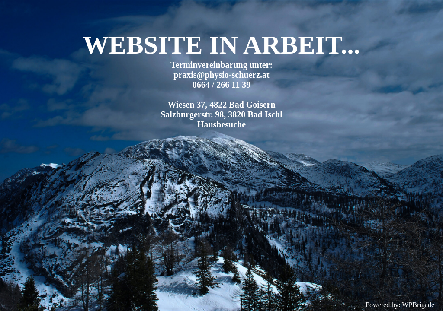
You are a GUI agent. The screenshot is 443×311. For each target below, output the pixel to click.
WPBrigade (418, 304)
